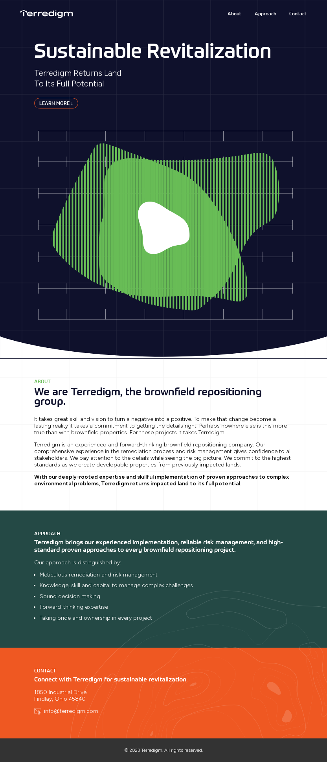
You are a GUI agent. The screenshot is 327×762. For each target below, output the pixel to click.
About (234, 13)
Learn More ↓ (56, 103)
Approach (265, 13)
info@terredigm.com (71, 711)
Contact (298, 13)
